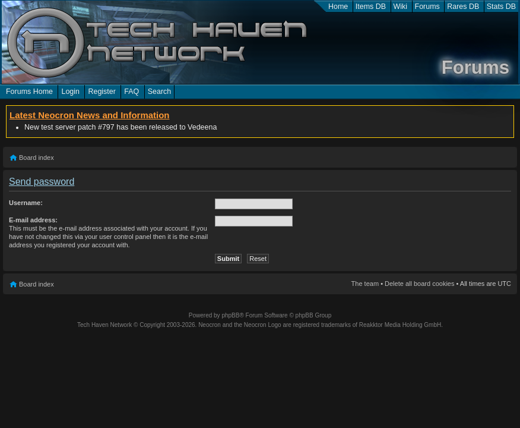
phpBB (230, 315)
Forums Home (29, 91)
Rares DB (463, 6)
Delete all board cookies (419, 283)
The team (365, 283)
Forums (427, 6)
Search (160, 91)
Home (338, 6)
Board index (36, 157)
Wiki (401, 6)
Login (70, 91)
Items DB (371, 6)
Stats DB (501, 6)
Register (101, 91)
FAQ (131, 91)
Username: (26, 202)
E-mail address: (33, 220)
